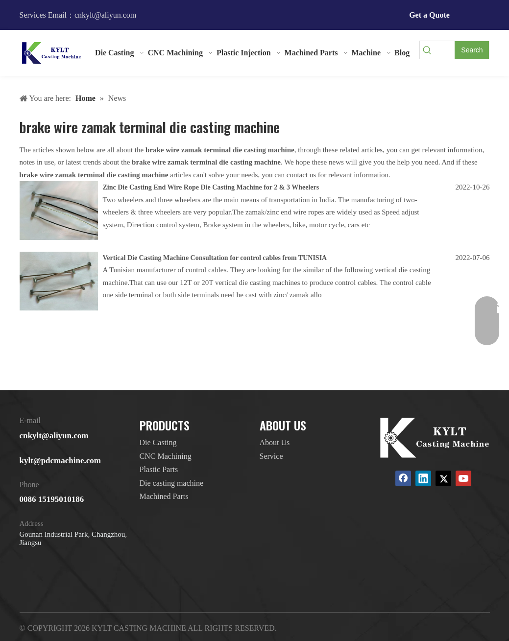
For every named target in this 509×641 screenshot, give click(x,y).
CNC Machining (166, 456)
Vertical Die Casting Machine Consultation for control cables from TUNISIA (215, 257)
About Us (275, 442)
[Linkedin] (423, 478)
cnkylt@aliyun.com (54, 435)
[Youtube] (463, 478)
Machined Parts (164, 496)
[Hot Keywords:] (472, 50)
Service (271, 456)
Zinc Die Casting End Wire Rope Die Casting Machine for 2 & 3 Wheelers (211, 187)
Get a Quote (429, 15)
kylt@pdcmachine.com (60, 460)
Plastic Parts (159, 469)
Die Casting (158, 442)
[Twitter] (443, 478)
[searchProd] (444, 50)
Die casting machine (172, 483)
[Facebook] (403, 478)
